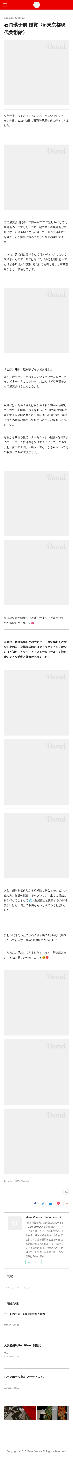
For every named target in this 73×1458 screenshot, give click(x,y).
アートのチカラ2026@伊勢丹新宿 (24, 1314)
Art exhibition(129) (12, 1181)
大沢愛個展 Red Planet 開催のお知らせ (28, 1345)
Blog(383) (25, 1181)
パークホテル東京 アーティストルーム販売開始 (33, 1377)
